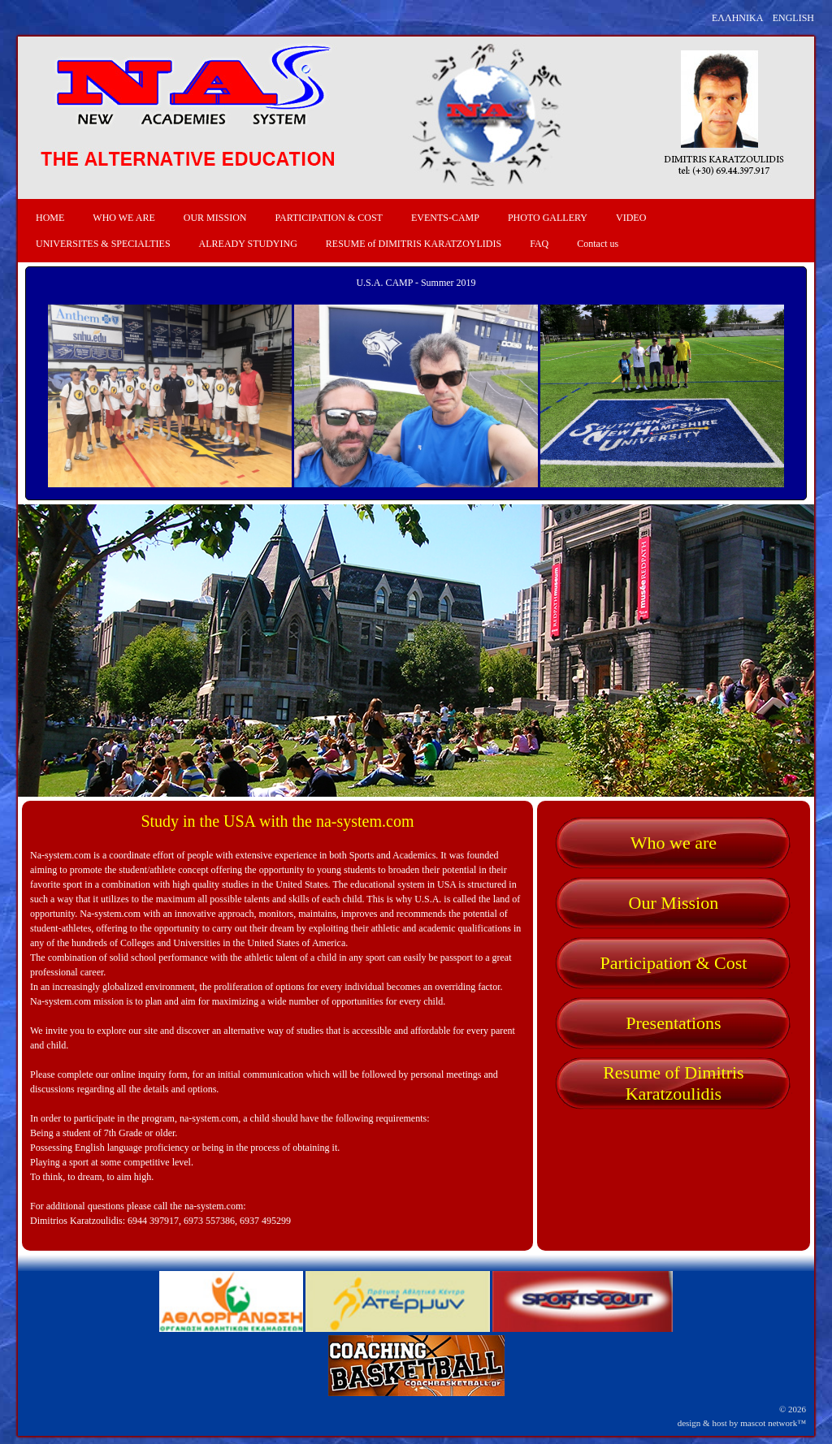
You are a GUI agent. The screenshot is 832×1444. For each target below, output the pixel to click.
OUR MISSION (215, 217)
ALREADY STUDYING (248, 243)
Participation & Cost (673, 963)
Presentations (673, 1023)
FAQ (539, 243)
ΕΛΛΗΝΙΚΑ (737, 18)
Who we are (673, 842)
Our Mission (674, 903)
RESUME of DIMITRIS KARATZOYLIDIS (413, 243)
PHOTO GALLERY (547, 217)
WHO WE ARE (123, 217)
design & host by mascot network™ (742, 1423)
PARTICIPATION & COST (328, 217)
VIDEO (631, 217)
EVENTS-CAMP (445, 217)
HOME (50, 217)
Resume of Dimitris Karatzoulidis (673, 1083)
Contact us (597, 243)
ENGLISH (793, 18)
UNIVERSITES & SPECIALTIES (103, 243)
